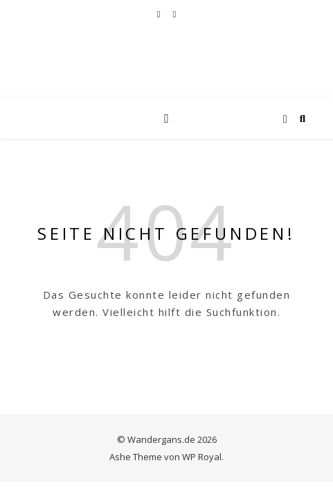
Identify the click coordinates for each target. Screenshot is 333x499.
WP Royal (202, 456)
